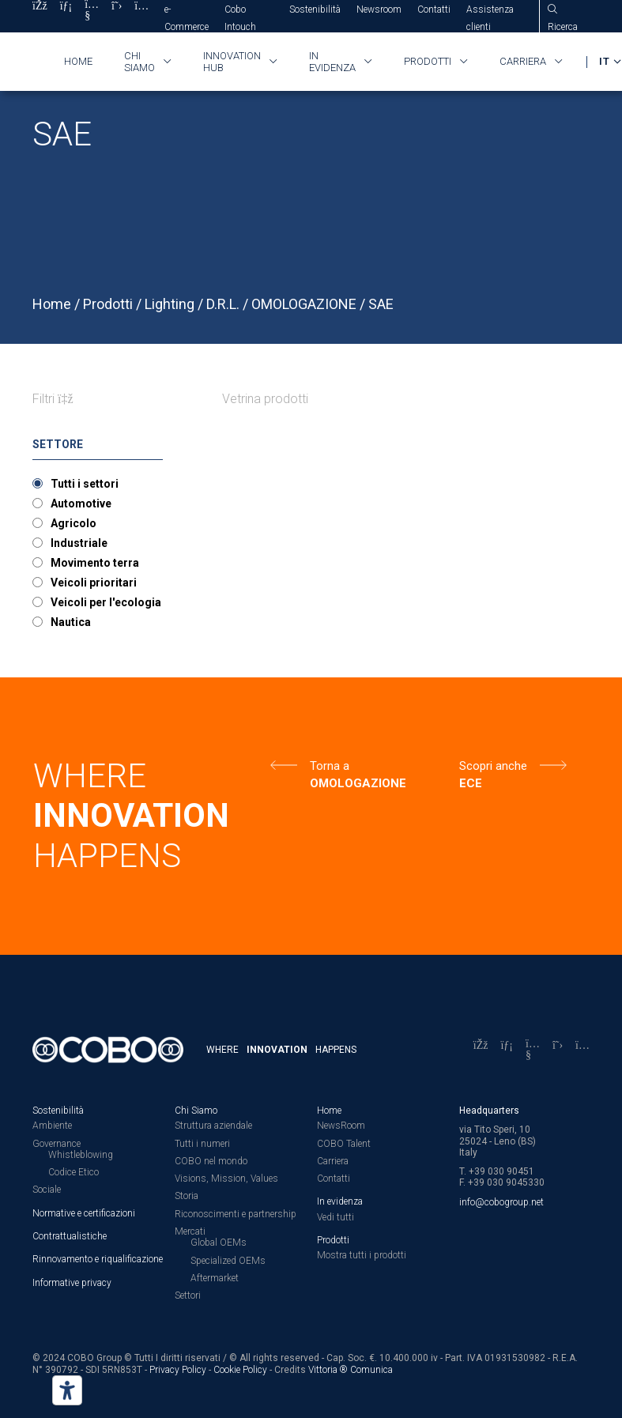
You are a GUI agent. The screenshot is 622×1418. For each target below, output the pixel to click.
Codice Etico (73, 1172)
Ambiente (52, 1125)
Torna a (329, 766)
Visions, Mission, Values (226, 1178)
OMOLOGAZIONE (303, 304)
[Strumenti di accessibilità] (67, 1390)
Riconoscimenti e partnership (235, 1214)
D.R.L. (222, 304)
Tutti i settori (85, 483)
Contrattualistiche (69, 1236)
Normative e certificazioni (83, 1213)
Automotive (81, 503)
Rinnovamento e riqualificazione (97, 1259)
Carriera (522, 61)
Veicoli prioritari (94, 582)
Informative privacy (71, 1282)
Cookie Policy (240, 1369)
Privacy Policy (177, 1369)
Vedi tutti (335, 1217)
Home (78, 61)
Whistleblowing (80, 1154)
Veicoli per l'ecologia (106, 602)
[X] (557, 1050)
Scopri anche (493, 766)
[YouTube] (533, 1050)
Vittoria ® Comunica (350, 1369)
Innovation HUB (232, 62)
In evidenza (332, 62)
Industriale (79, 543)
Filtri (53, 398)
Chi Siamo (196, 1110)
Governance (56, 1143)
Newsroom (378, 9)
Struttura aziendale (213, 1125)
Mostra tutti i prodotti (361, 1255)
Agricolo (73, 523)
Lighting (169, 304)
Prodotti (427, 61)
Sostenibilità (315, 9)
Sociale (46, 1189)
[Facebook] (480, 1050)
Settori (188, 1295)
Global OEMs (218, 1242)
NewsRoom (341, 1125)
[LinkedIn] (506, 1050)
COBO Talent (344, 1143)
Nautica (71, 622)
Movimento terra (95, 562)
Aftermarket (214, 1278)
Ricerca (563, 26)
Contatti (433, 9)
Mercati (190, 1231)
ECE (470, 783)
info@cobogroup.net (501, 1202)
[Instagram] (582, 1050)
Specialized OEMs (228, 1260)
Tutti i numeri (202, 1143)
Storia (186, 1195)
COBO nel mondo (211, 1161)
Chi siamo (139, 62)
